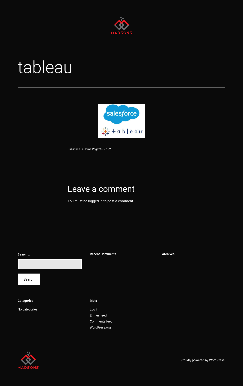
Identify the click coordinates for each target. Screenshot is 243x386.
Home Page (91, 149)
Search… (24, 254)
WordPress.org (100, 327)
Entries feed (98, 315)
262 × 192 (104, 149)
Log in (94, 309)
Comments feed (101, 321)
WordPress (216, 360)
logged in (95, 201)
